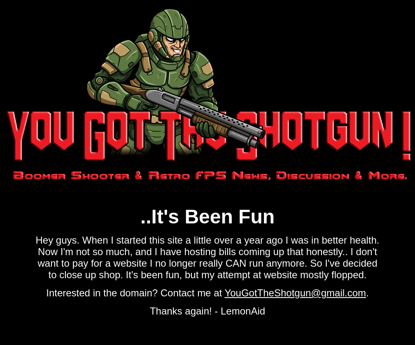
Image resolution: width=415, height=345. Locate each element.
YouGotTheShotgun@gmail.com (295, 292)
